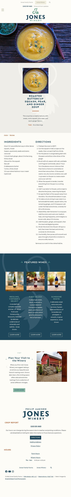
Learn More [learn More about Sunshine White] (56, 335)
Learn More (19, 390)
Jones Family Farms (27, 2)
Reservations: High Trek (45, 476)
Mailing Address (35, 442)
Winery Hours (35, 457)
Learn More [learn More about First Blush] (35, 335)
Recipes (12, 135)
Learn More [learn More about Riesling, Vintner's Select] (14, 335)
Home (6, 135)
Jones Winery (40, 2)
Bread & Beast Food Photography (15, 479)
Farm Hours (35, 453)
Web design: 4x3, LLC (30, 476)
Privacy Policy (35, 446)
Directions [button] (35, 437)
